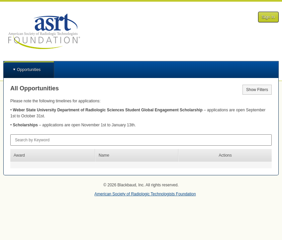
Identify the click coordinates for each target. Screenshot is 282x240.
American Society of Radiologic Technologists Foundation (145, 194)
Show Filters (257, 89)
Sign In (268, 16)
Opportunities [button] (29, 69)
